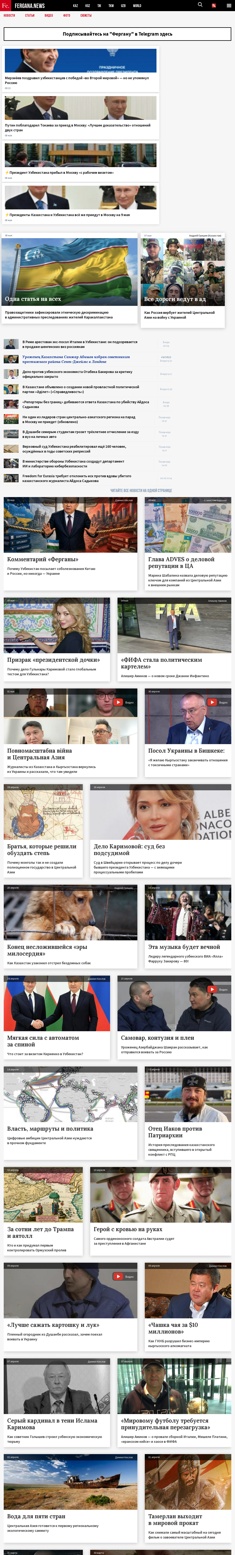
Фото (68, 16)
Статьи (31, 16)
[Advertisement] (205, 275)
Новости (10, 16)
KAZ (75, 5)
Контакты (13, 1544)
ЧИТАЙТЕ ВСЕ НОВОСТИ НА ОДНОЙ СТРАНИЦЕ (141, 371)
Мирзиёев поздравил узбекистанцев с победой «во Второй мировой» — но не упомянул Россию (27, 88)
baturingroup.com (145, 1551)
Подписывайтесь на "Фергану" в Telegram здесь (117, 34)
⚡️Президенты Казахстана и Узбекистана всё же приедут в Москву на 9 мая (205, 88)
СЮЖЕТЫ (88, 16)
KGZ (87, 5)
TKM (112, 5)
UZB (124, 5)
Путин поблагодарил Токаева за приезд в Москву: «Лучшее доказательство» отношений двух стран (84, 91)
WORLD (138, 5)
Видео (50, 16)
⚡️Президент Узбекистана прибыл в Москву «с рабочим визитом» (146, 86)
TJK (100, 5)
